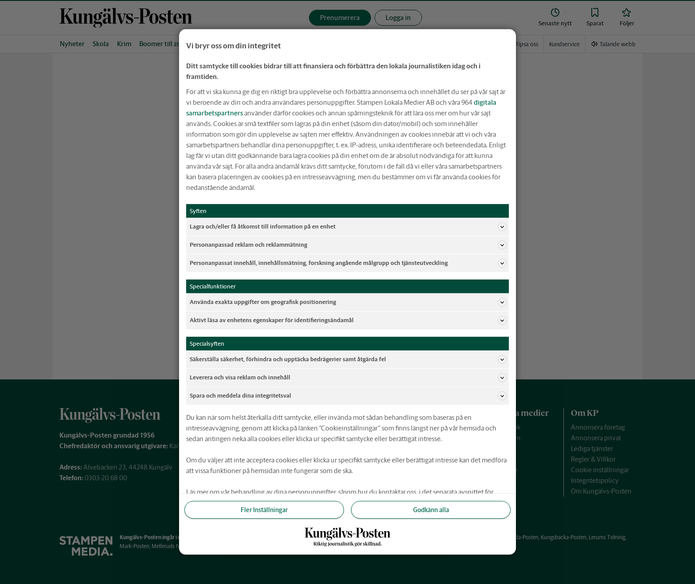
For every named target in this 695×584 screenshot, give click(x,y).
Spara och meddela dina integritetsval (348, 395)
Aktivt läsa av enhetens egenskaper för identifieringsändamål (348, 320)
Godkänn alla (431, 510)
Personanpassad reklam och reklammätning (348, 245)
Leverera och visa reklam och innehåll (348, 377)
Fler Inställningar (264, 510)
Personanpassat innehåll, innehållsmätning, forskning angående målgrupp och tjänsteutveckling (348, 263)
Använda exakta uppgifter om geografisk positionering (348, 302)
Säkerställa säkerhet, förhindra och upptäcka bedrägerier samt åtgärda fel (348, 359)
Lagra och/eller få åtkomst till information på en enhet (348, 226)
